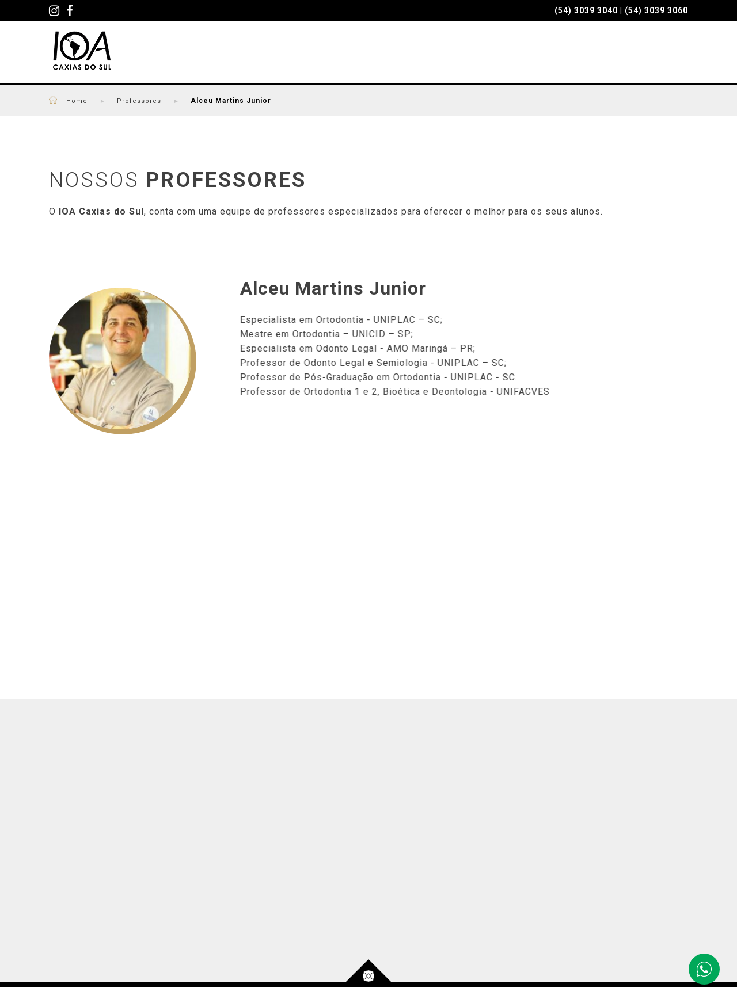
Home (86, 111)
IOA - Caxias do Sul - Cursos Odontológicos (87, 58)
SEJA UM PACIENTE (428, 58)
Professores (139, 111)
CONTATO (663, 58)
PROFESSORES (319, 58)
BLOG (603, 58)
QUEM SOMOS (533, 58)
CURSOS (238, 58)
